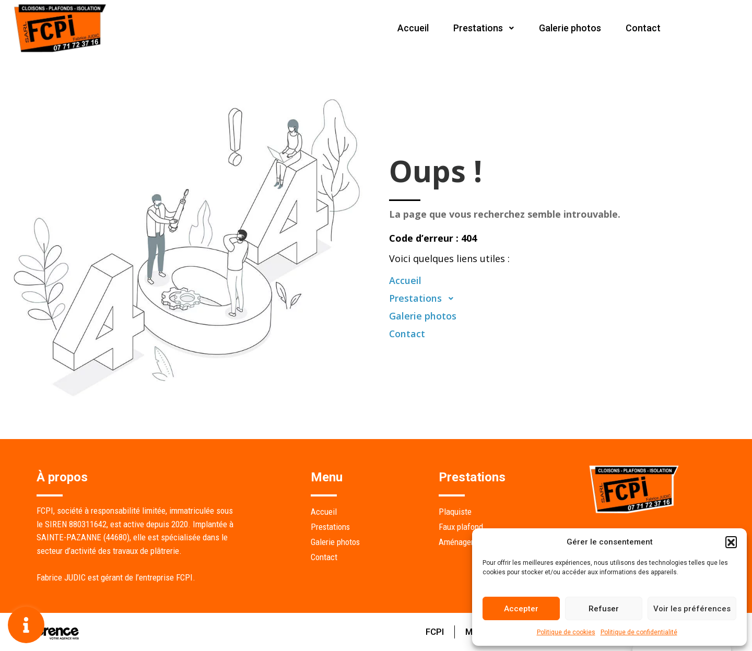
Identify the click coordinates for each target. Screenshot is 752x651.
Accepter (521, 608)
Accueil (410, 27)
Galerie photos (569, 27)
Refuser (604, 608)
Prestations (482, 27)
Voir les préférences (692, 608)
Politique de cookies (566, 632)
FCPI (433, 631)
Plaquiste (455, 511)
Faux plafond (461, 527)
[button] (731, 542)
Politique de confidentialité (639, 632)
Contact (642, 27)
